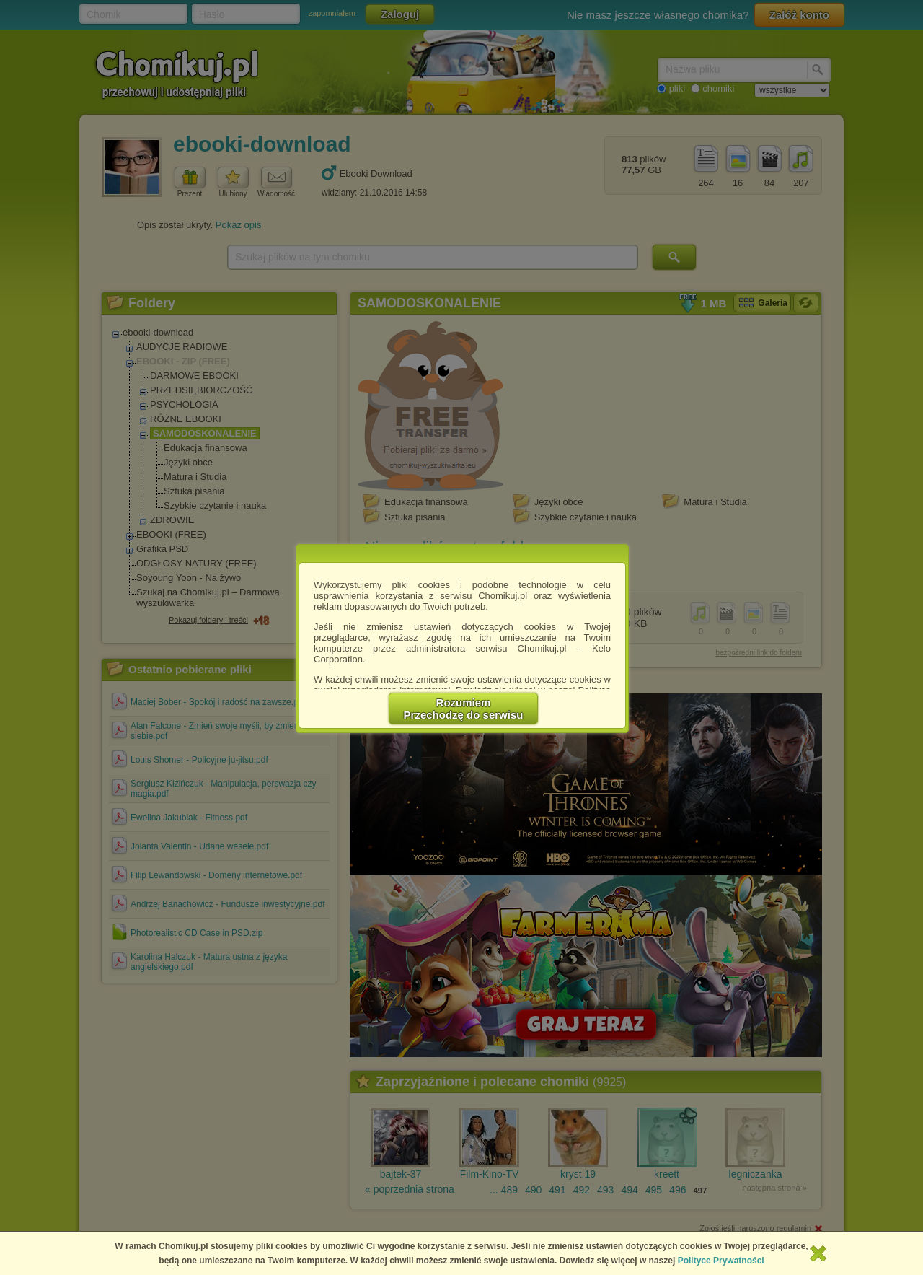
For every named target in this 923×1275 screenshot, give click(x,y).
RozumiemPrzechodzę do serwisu (464, 708)
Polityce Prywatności (721, 1261)
